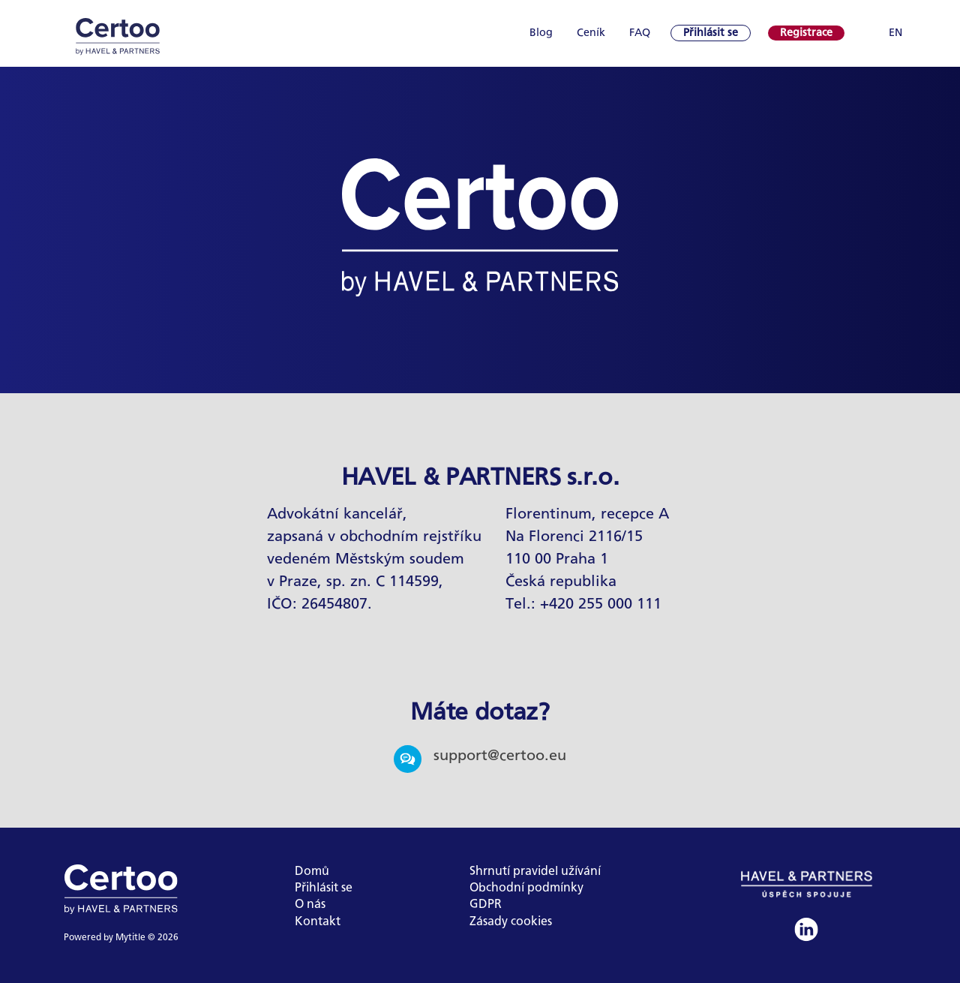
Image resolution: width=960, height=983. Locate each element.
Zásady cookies (511, 921)
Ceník (591, 33)
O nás (310, 904)
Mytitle (131, 937)
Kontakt (317, 921)
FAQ (639, 33)
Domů (312, 871)
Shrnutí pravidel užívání (535, 871)
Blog (541, 33)
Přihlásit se (323, 888)
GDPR (486, 904)
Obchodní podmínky (527, 888)
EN (895, 33)
